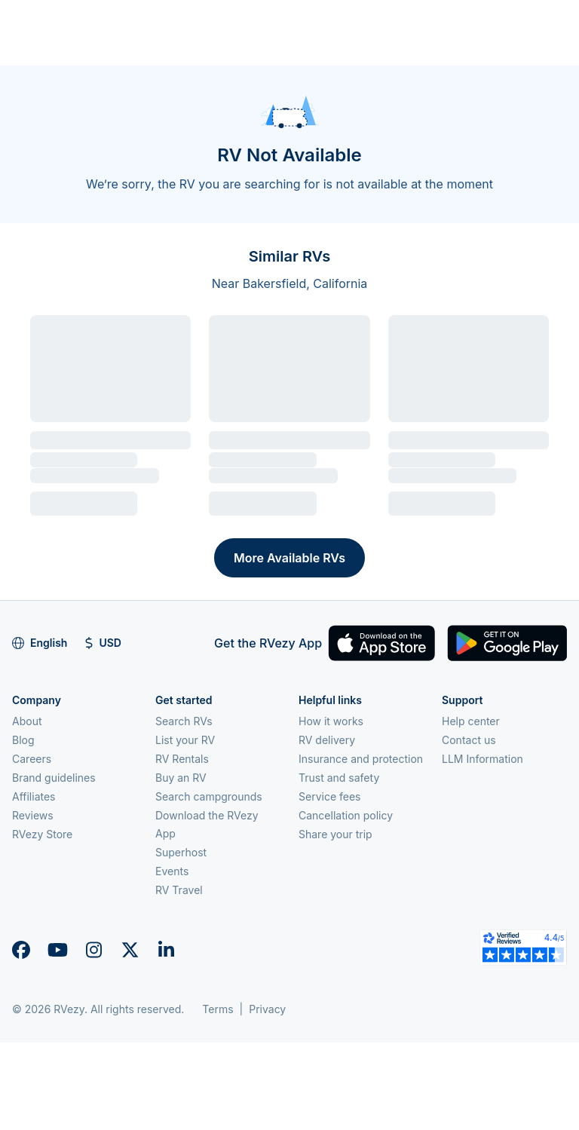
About (26, 721)
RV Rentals (182, 758)
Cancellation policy (346, 815)
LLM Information (482, 758)
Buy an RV (181, 777)
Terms (217, 1009)
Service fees (329, 796)
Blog (23, 739)
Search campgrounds (208, 796)
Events (171, 871)
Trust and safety (339, 777)
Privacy (267, 1009)
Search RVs (184, 721)
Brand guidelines (54, 777)
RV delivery (327, 739)
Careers (31, 758)
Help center (471, 721)
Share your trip (335, 834)
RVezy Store (42, 834)
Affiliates (34, 796)
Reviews (33, 815)
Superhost (181, 852)
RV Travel (179, 889)
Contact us (469, 739)
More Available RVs (289, 557)
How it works (331, 721)
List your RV (185, 739)
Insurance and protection (361, 758)
